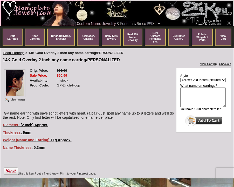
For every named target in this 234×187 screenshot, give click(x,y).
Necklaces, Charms (88, 37)
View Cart (223, 37)
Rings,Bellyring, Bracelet (61, 37)
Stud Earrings (12, 37)
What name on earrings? (198, 86)
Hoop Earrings (35, 37)
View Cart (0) (208, 63)
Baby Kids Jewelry (111, 37)
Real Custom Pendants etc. (155, 37)
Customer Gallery (179, 37)
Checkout (225, 63)
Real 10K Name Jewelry (132, 37)
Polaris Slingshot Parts (202, 37)
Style (184, 76)
